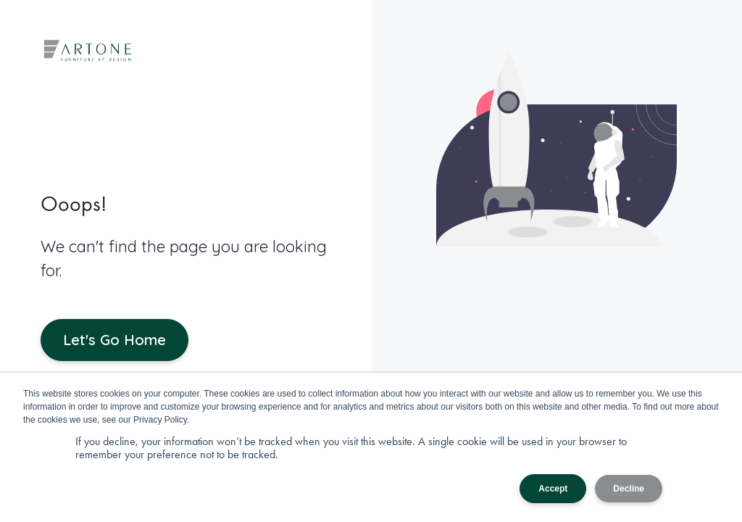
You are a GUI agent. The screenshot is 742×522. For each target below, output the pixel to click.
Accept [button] (552, 489)
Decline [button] (628, 489)
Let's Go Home (114, 340)
